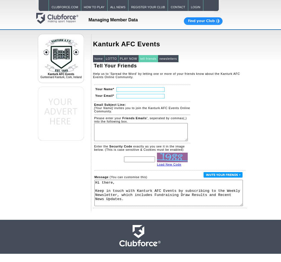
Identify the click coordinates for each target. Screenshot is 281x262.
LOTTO (111, 58)
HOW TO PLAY (94, 7)
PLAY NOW (128, 58)
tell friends (148, 58)
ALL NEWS (117, 7)
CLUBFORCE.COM (65, 7)
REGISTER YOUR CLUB (148, 7)
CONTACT (178, 7)
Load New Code (169, 167)
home (98, 58)
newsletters (168, 58)
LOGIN (195, 7)
